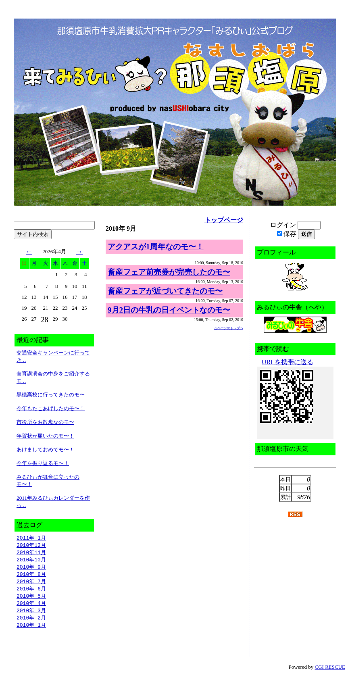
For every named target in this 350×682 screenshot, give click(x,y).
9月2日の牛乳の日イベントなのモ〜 (169, 310)
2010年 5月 (31, 599)
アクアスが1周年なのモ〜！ (156, 246)
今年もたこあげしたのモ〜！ (51, 408)
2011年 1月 (31, 538)
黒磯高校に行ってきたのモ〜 (51, 395)
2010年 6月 (31, 591)
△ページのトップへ (228, 328)
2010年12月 (31, 545)
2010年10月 (31, 561)
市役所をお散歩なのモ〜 (45, 422)
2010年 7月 (31, 584)
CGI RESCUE (330, 672)
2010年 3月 (31, 614)
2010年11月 (31, 553)
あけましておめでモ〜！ (45, 449)
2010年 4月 (31, 607)
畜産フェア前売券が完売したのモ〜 (169, 272)
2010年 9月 (31, 568)
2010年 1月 (31, 630)
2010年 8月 (31, 576)
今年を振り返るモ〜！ (43, 463)
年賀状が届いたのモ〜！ (45, 436)
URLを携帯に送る (287, 362)
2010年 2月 (31, 622)
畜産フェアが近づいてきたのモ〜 (165, 291)
